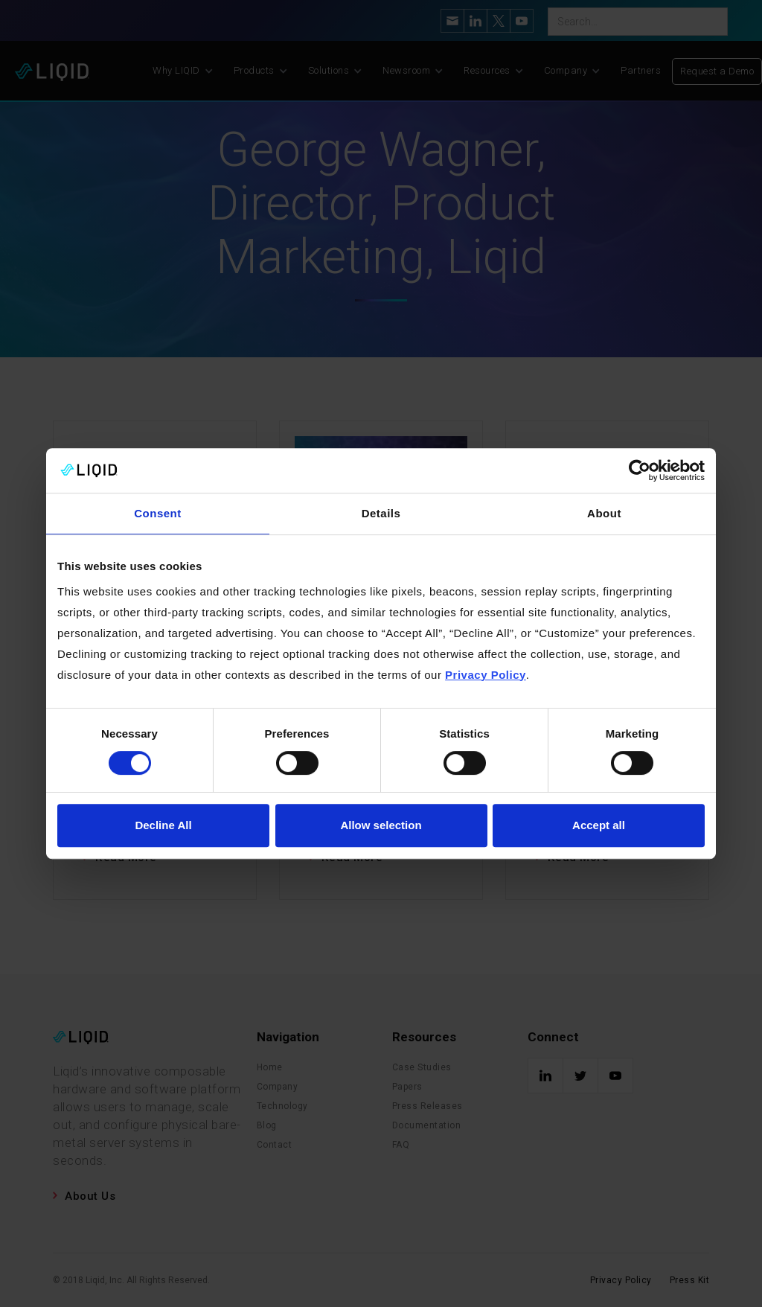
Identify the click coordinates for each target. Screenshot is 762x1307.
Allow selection (380, 825)
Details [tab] (381, 513)
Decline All (163, 825)
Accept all (598, 825)
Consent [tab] (158, 513)
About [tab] (604, 513)
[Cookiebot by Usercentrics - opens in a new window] (639, 470)
